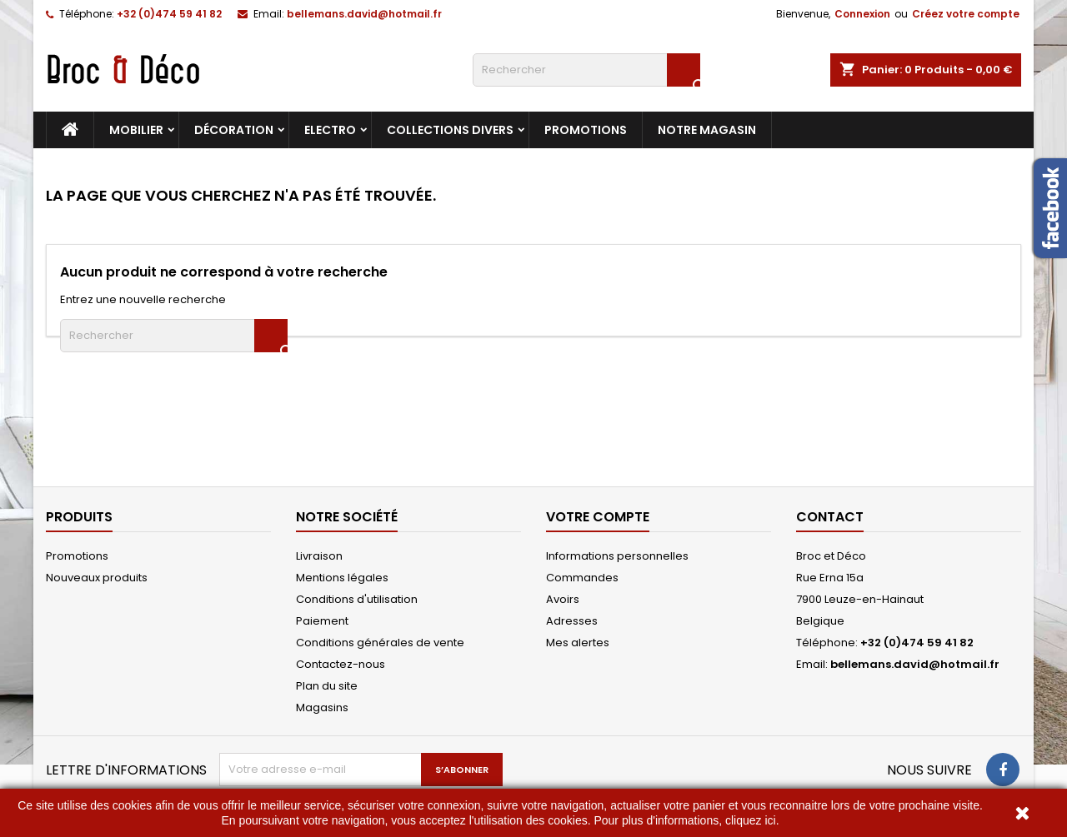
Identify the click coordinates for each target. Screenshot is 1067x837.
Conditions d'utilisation (357, 599)
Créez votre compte (965, 14)
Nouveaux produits (97, 577)
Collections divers (450, 130)
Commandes (582, 577)
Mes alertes (577, 642)
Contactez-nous (340, 664)
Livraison (319, 556)
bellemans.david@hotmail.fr (364, 14)
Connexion (862, 14)
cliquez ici (750, 820)
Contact (830, 516)
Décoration (233, 130)
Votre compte (597, 516)
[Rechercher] (586, 70)
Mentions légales (342, 577)
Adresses (572, 621)
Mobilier (136, 130)
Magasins (322, 707)
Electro (330, 130)
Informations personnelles (617, 556)
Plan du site (327, 686)
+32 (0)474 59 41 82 (169, 14)
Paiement (322, 621)
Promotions (585, 130)
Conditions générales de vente (380, 642)
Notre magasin (707, 130)
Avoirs (562, 599)
